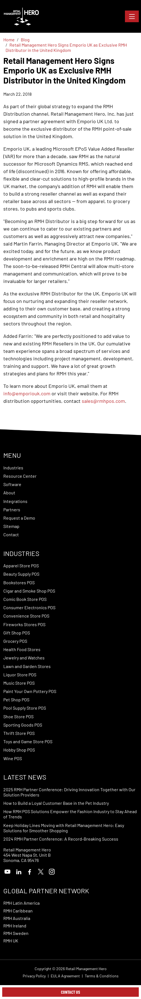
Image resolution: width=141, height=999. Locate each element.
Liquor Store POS (19, 674)
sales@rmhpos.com (103, 401)
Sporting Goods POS (22, 724)
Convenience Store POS (26, 615)
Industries (13, 467)
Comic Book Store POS (25, 599)
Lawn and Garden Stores (27, 666)
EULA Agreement (65, 976)
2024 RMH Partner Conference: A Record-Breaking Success (60, 838)
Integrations (15, 501)
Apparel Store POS (21, 565)
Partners (11, 509)
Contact (11, 534)
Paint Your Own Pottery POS (29, 691)
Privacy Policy (34, 976)
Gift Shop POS (16, 632)
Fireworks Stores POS (24, 624)
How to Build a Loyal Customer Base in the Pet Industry (56, 803)
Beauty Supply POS (21, 573)
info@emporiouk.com (26, 393)
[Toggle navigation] (132, 16)
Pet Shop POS (16, 699)
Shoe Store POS (18, 716)
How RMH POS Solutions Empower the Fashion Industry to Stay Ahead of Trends (70, 814)
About (9, 492)
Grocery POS (15, 641)
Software (12, 484)
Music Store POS (19, 683)
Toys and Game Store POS (27, 741)
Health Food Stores (21, 649)
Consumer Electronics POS (29, 607)
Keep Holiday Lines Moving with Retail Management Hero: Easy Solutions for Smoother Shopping (63, 828)
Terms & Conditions (102, 976)
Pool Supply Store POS (24, 707)
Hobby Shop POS (19, 749)
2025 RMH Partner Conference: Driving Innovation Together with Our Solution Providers (69, 792)
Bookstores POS (19, 582)
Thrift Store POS (19, 733)
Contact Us (70, 992)
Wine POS (12, 758)
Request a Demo (19, 517)
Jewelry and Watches (24, 657)
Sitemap (11, 526)
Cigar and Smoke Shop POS (29, 590)
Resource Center (20, 476)
